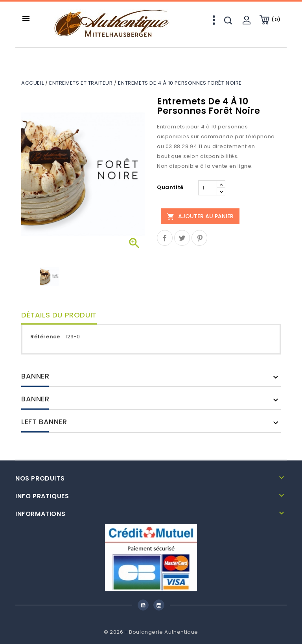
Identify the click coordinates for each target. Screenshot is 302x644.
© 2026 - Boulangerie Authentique (151, 632)
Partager (164, 237)
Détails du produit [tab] (59, 315)
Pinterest (199, 237)
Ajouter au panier (200, 216)
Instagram (159, 605)
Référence (45, 336)
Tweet (182, 237)
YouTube (143, 605)
